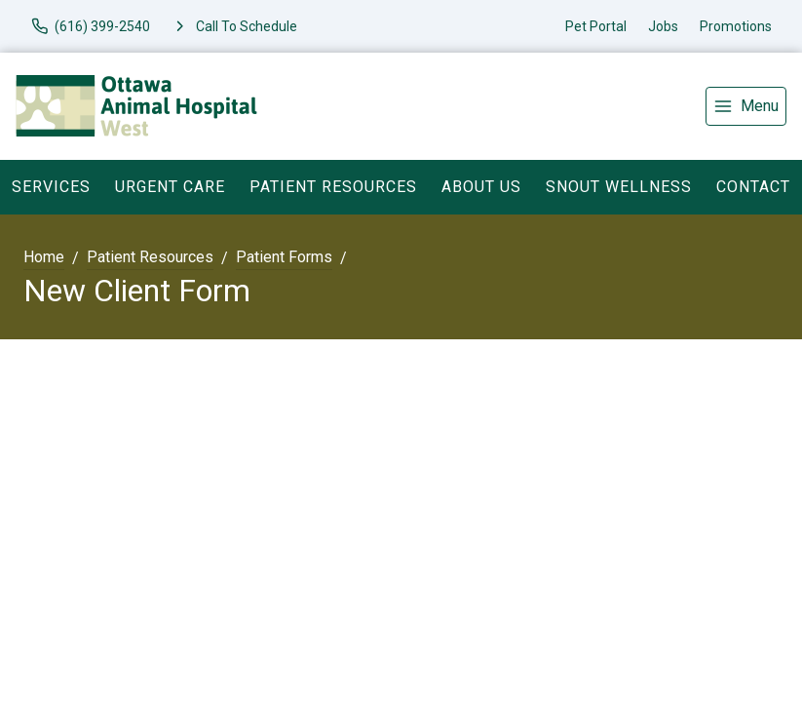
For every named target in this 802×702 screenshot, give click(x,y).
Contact (753, 186)
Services (51, 186)
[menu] (746, 106)
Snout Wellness (619, 186)
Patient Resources (333, 186)
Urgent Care (170, 186)
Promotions (736, 26)
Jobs (663, 26)
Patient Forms (284, 257)
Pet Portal (596, 26)
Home (43, 257)
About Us (481, 186)
